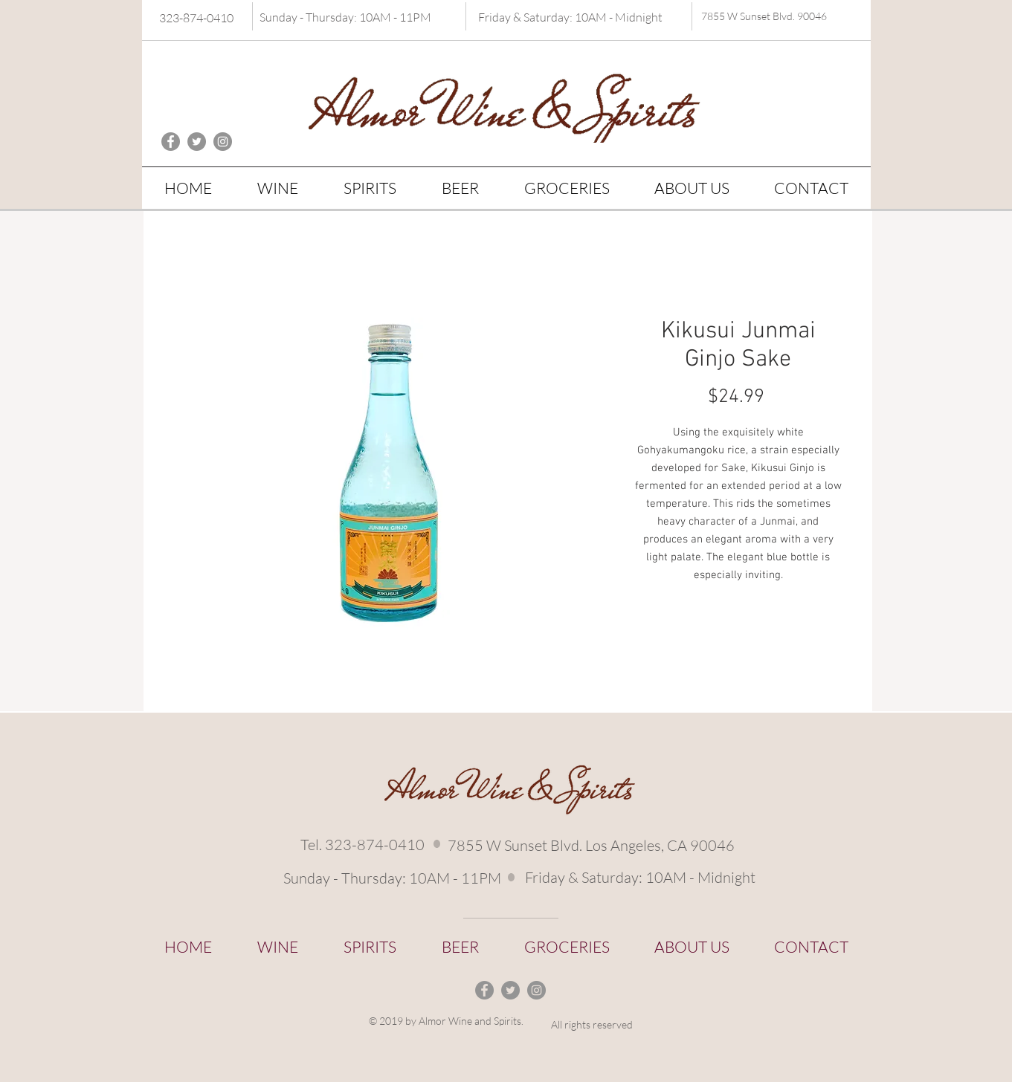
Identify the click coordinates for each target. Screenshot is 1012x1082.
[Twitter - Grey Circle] (196, 141)
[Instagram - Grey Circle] (222, 141)
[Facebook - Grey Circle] (170, 141)
